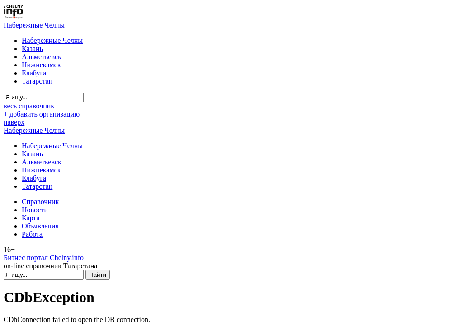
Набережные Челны (34, 25)
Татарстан (37, 81)
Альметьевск (41, 57)
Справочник (40, 201)
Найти (97, 274)
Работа (32, 234)
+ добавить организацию (42, 114)
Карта (31, 218)
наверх (14, 122)
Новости (35, 210)
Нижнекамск (41, 65)
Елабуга (34, 73)
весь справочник (29, 106)
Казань (32, 48)
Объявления (40, 226)
